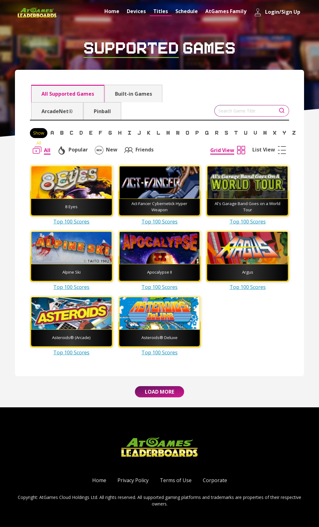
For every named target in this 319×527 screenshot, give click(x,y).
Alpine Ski (71, 272)
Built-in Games (133, 93)
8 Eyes (71, 206)
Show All (38, 134)
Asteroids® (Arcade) (71, 337)
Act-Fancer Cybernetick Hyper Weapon (159, 207)
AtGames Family (225, 11)
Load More (159, 391)
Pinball (102, 111)
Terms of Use (176, 480)
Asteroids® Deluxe (159, 337)
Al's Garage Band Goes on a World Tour (247, 207)
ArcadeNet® (57, 111)
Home (111, 11)
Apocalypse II (159, 272)
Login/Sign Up (277, 12)
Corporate (215, 480)
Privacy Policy (133, 480)
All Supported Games (67, 93)
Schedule (186, 11)
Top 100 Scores (71, 221)
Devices (136, 11)
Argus (247, 272)
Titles (160, 11)
